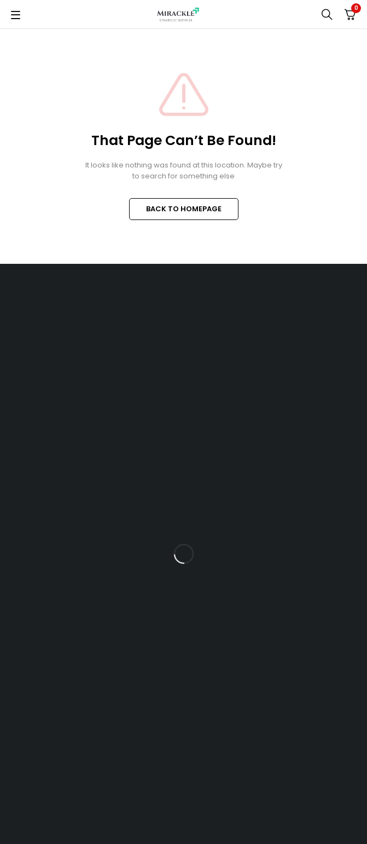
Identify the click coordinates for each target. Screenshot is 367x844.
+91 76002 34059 (47, 488)
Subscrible (335, 560)
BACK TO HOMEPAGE (184, 209)
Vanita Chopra (314, 822)
